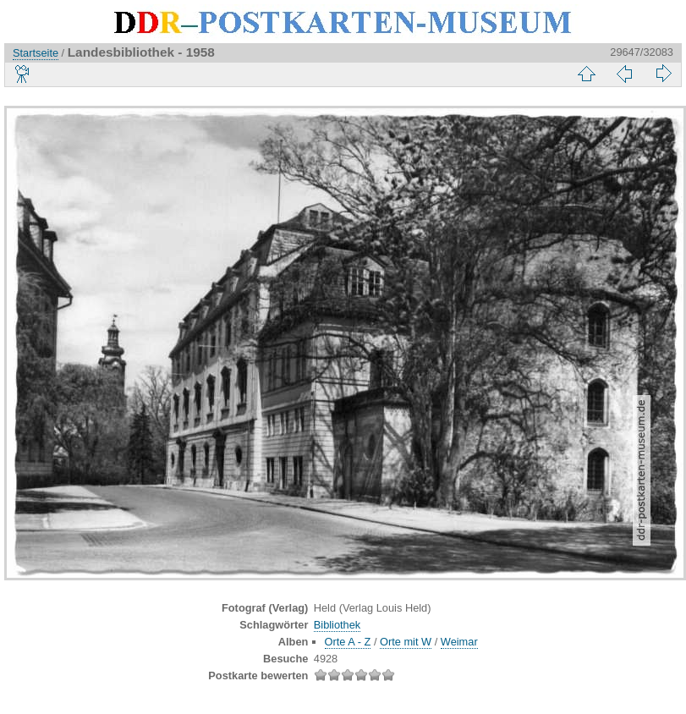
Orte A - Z (348, 641)
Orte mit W (405, 641)
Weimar (459, 641)
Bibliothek (337, 624)
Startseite (35, 53)
